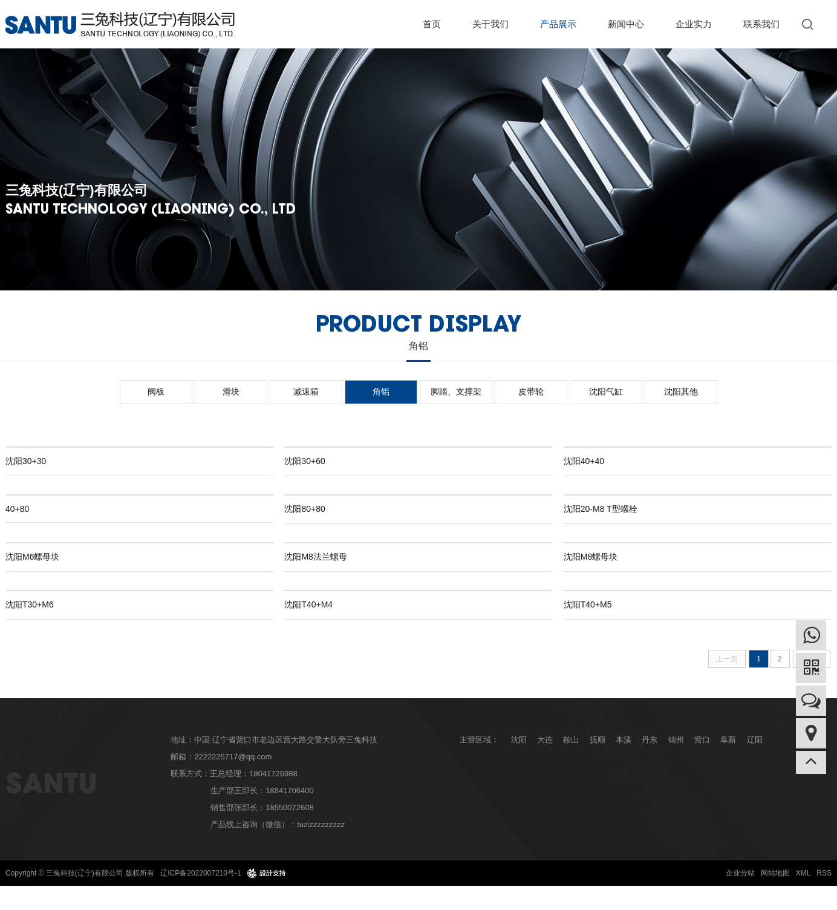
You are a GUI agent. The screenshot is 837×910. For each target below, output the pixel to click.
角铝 (381, 391)
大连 (545, 739)
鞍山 (571, 739)
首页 (432, 24)
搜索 (809, 24)
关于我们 (490, 24)
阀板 (156, 391)
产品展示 (558, 24)
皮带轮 (531, 391)
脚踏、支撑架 (456, 391)
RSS (824, 873)
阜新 (728, 739)
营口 (702, 739)
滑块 (231, 391)
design (266, 873)
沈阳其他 (681, 391)
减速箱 (306, 391)
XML (803, 873)
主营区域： (479, 739)
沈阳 (519, 739)
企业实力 (694, 24)
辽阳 (755, 739)
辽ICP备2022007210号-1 (200, 873)
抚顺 (597, 739)
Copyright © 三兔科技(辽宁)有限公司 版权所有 (79, 873)
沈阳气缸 (606, 391)
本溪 (623, 739)
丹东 (649, 739)
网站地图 (775, 873)
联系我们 (761, 24)
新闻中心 (626, 24)
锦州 (676, 739)
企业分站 (740, 873)
